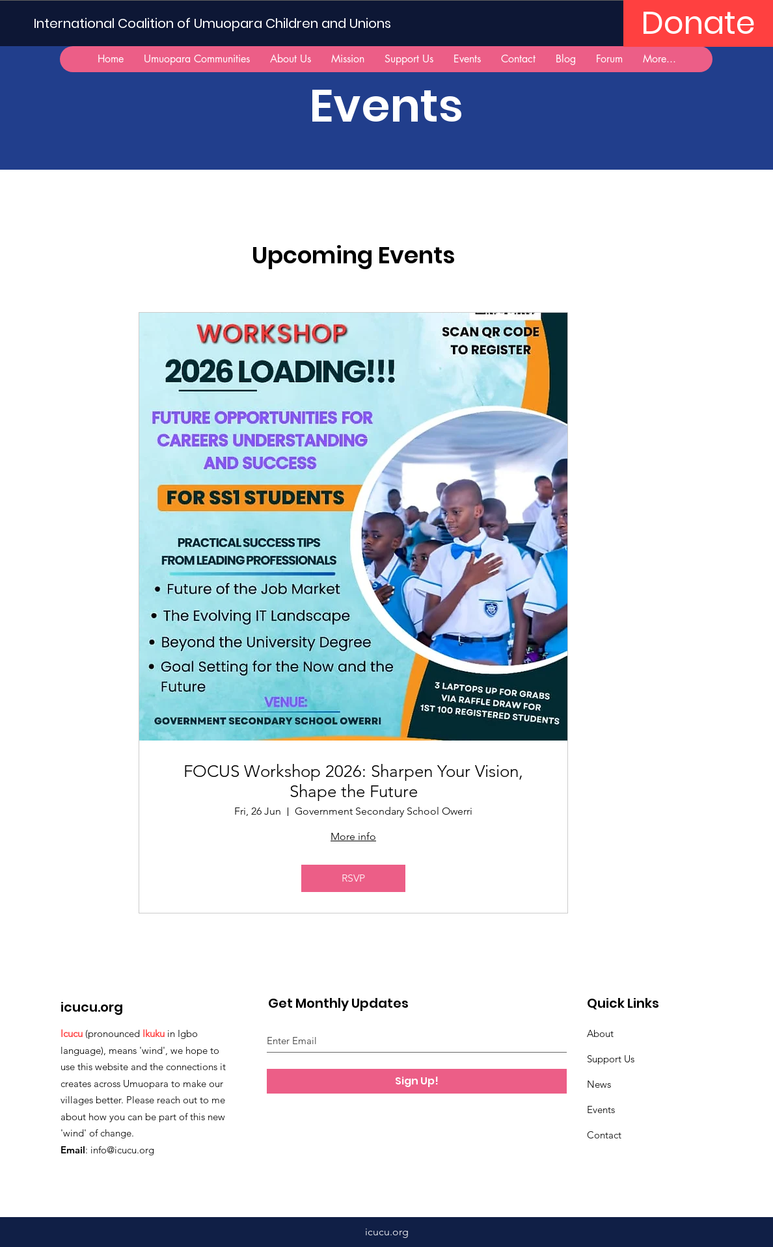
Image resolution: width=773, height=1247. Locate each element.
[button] (196, 59)
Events (601, 1109)
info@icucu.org (122, 1150)
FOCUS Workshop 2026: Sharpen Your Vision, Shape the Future (353, 781)
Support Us (610, 1059)
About (600, 1033)
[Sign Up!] (417, 1081)
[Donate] (698, 23)
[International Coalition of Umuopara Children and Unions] (217, 23)
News (599, 1084)
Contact (604, 1135)
